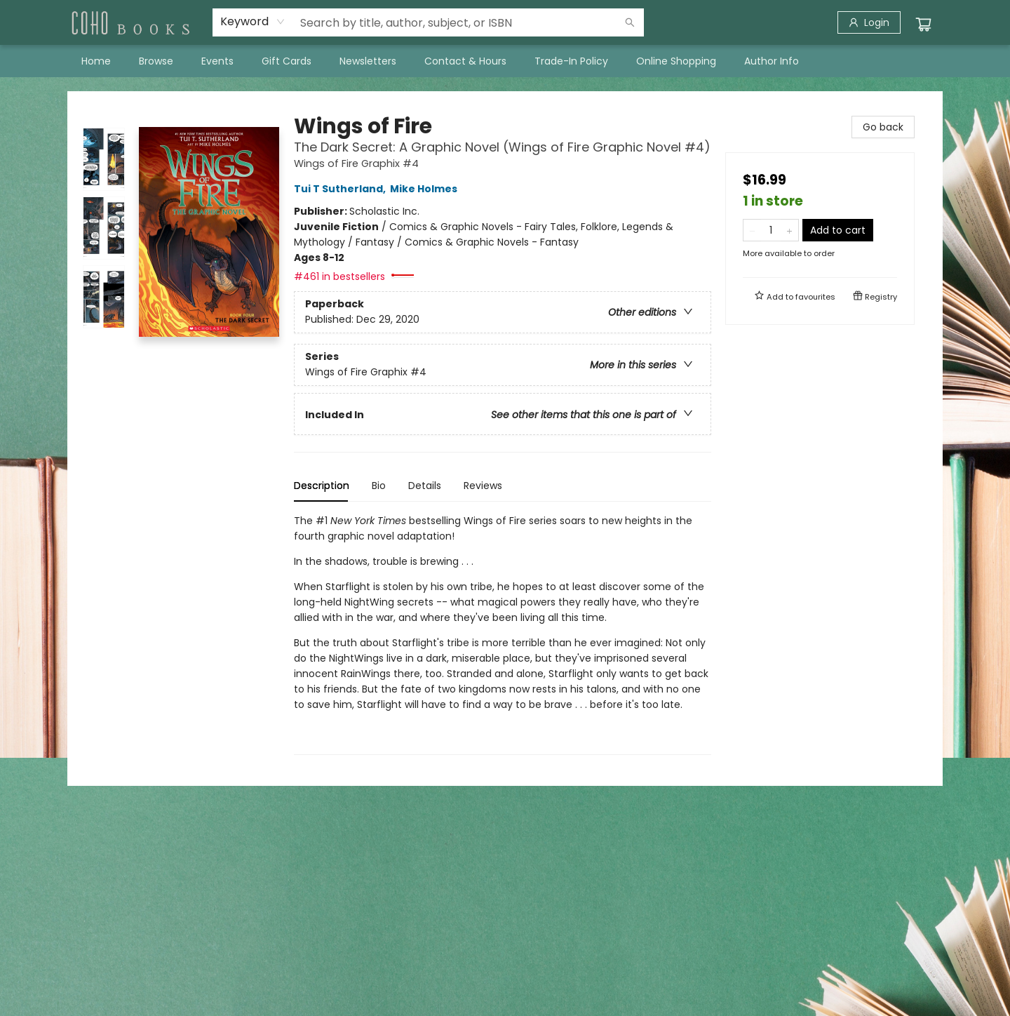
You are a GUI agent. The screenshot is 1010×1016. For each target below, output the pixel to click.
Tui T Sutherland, (342, 189)
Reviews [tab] (483, 486)
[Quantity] (771, 230)
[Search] (630, 22)
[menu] (505, 61)
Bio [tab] (379, 486)
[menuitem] (96, 61)
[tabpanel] (502, 634)
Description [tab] (321, 486)
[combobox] (253, 21)
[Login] (869, 22)
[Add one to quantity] (789, 230)
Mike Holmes (426, 189)
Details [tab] (424, 486)
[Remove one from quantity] (752, 230)
